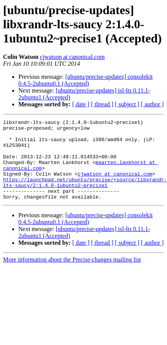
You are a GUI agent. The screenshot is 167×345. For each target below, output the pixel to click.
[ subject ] (127, 104)
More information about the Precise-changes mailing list (72, 275)
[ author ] (152, 104)
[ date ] (80, 104)
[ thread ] (102, 104)
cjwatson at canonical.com (72, 57)
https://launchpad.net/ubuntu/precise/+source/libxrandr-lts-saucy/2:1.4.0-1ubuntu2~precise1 (85, 195)
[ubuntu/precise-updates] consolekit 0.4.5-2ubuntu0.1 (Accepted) (85, 80)
